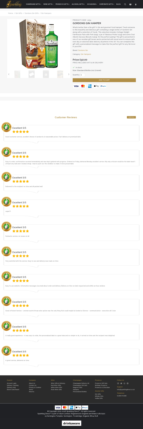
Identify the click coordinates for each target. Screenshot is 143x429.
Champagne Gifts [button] (33, 4)
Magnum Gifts (77, 387)
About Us (32, 383)
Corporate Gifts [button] (106, 4)
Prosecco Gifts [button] (62, 4)
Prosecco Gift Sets (101, 383)
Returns (31, 391)
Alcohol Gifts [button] (78, 4)
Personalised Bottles (80, 391)
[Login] (136, 4)
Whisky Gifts (99, 396)
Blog (118, 4)
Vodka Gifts (99, 398)
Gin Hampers (86, 54)
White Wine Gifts (56, 387)
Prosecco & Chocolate (102, 387)
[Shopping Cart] (130, 4)
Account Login (11, 383)
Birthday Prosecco (101, 385)
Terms (31, 389)
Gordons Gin (83, 50)
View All (131, 117)
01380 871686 (122, 396)
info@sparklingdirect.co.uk (126, 389)
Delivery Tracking (12, 385)
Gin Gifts (98, 394)
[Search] (125, 4)
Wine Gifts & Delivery (58, 383)
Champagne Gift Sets (80, 385)
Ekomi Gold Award (13, 389)
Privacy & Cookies (35, 387)
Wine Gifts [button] (47, 4)
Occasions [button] (91, 4)
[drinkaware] (71, 423)
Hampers (76, 389)
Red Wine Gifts (56, 385)
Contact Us (32, 385)
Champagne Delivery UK (81, 383)
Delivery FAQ (11, 387)
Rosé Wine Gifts (56, 389)
